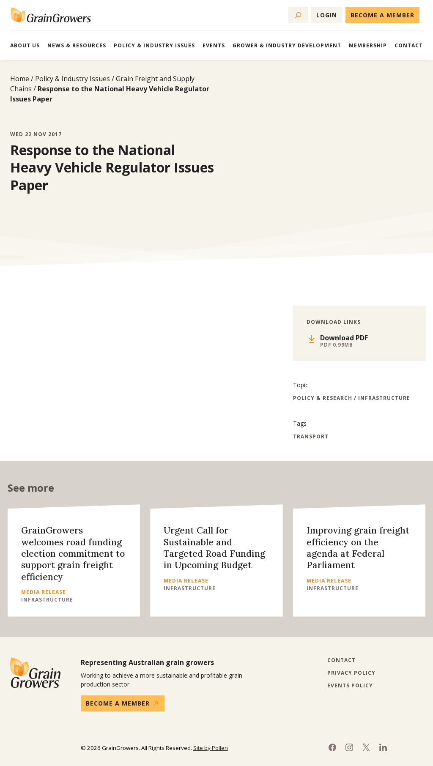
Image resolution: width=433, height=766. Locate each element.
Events (214, 45)
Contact (409, 45)
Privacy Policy (351, 673)
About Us (25, 45)
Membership (368, 45)
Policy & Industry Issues (154, 45)
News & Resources (76, 45)
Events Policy (350, 686)
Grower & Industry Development (287, 45)
